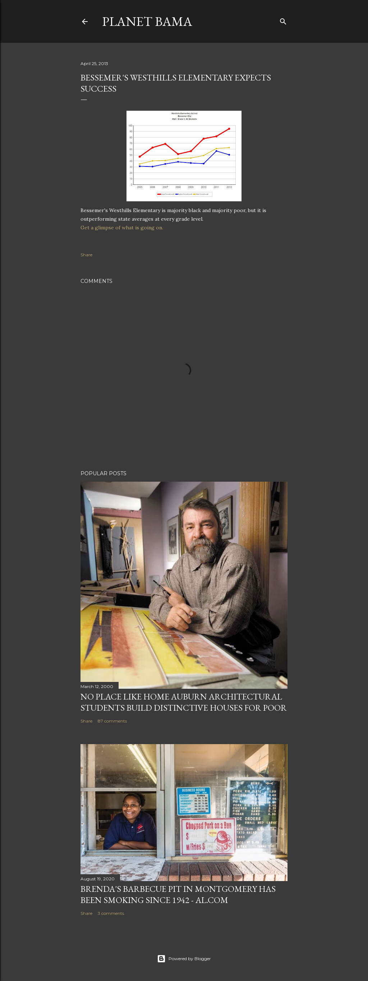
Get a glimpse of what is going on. (121, 227)
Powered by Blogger (184, 958)
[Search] (283, 20)
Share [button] (86, 254)
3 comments (111, 913)
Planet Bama (147, 21)
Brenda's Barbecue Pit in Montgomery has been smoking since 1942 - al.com (178, 894)
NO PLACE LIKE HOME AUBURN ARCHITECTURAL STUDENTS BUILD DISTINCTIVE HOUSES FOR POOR (183, 702)
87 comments (112, 721)
